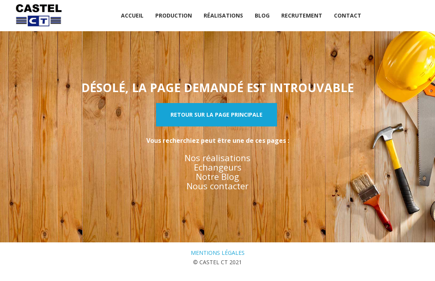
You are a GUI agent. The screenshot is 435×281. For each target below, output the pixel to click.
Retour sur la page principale (216, 114)
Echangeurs (217, 167)
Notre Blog (217, 176)
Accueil (132, 15)
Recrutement (301, 15)
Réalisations (223, 15)
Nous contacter (217, 186)
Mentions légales (218, 252)
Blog (262, 15)
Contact (347, 15)
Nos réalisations (217, 158)
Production (173, 15)
